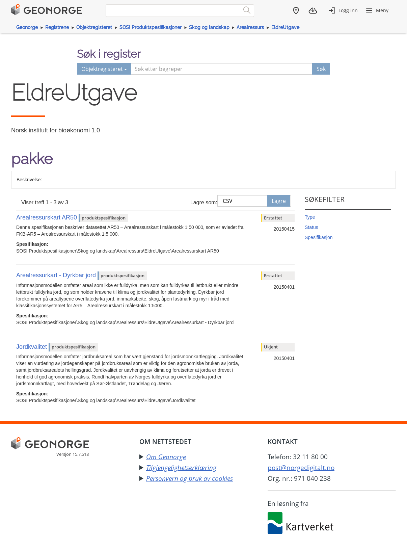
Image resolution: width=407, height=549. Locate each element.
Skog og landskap (209, 27)
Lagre (279, 201)
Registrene (57, 27)
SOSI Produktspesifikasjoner (150, 27)
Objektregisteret (94, 27)
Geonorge (27, 27)
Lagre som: (203, 202)
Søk (321, 69)
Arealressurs (250, 27)
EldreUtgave (285, 27)
